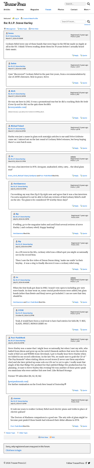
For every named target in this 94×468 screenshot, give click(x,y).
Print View (34, 29)
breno (11, 33)
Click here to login (13, 450)
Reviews (20, 10)
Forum (48, 10)
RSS (53, 437)
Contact (74, 10)
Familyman (33, 176)
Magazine (34, 10)
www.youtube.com (17, 107)
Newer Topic (10, 433)
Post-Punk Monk (46, 176)
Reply (76, 55)
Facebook (86, 463)
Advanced (87, 24)
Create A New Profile (30, 18)
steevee (16, 398)
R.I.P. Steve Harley (13, 36)
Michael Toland (17, 126)
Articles (7, 10)
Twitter (89, 463)
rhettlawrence (19, 184)
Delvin (13, 64)
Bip (17, 214)
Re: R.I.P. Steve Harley (16, 66)
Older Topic (23, 433)
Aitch (13, 91)
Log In (17, 18)
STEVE (21, 310)
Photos (61, 10)
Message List (11, 29)
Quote (84, 55)
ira (12, 156)
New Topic (23, 29)
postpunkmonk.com (18, 381)
